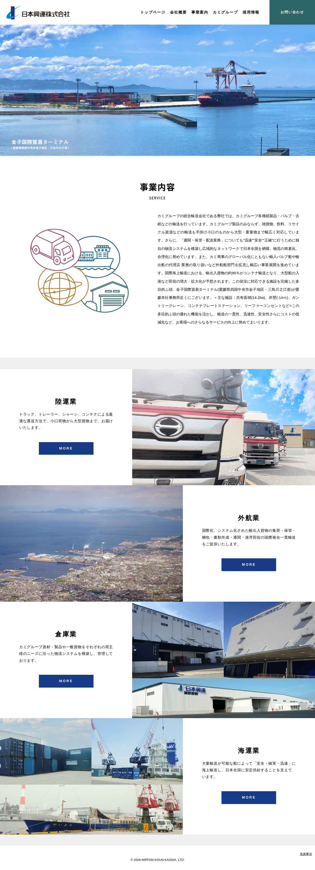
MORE (66, 448)
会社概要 (178, 12)
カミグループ (225, 12)
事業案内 (199, 12)
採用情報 (251, 12)
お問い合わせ (292, 12)
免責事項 (306, 854)
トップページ (152, 12)
